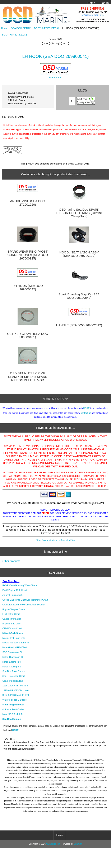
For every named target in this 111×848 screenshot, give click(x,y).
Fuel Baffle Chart (11, 614)
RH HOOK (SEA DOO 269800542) (28, 287)
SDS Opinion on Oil (12, 652)
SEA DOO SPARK (21, 28)
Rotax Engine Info (12, 662)
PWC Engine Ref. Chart (15, 590)
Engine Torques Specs (14, 609)
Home (91, 3)
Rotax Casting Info (12, 666)
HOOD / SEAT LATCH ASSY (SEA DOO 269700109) (79, 254)
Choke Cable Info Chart (15, 600)
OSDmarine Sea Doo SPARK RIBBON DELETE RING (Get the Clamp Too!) (79, 213)
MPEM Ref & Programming (16, 642)
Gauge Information (12, 619)
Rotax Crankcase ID (13, 657)
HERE (86, 408)
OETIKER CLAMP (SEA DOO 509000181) (27, 335)
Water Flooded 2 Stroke (15, 700)
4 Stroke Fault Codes (13, 709)
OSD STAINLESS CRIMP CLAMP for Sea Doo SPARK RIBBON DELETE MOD (27, 377)
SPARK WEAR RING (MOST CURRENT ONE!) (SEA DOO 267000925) (28, 255)
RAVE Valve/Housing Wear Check (20, 585)
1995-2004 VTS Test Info (15, 685)
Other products (11, 561)
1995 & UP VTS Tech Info (16, 690)
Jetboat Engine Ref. (13, 595)
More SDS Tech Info (13, 714)
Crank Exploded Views (14, 604)
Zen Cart (78, 844)
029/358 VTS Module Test (16, 695)
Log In (105, 3)
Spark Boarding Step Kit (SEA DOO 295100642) (79, 296)
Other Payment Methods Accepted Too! (55, 540)
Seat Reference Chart (14, 676)
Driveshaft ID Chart (35, 604)
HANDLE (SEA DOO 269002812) (79, 325)
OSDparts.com (53, 844)
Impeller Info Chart (12, 623)
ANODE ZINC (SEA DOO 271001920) (27, 202)
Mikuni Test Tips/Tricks (14, 638)
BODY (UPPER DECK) (46, 28)
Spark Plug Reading (13, 681)
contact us (85, 413)
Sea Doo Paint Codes (14, 671)
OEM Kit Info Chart (12, 628)
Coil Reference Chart (37, 600)
